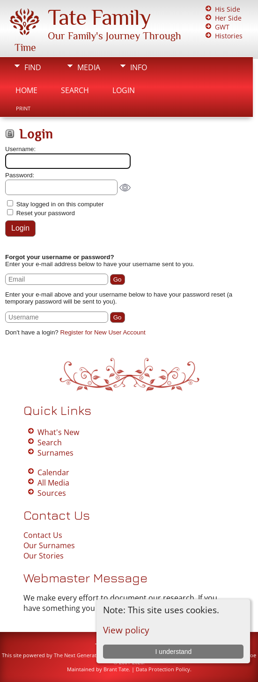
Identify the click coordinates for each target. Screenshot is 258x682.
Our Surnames (49, 545)
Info (138, 67)
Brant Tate (116, 669)
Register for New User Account (102, 332)
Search (75, 90)
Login (123, 90)
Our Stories (43, 556)
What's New (58, 432)
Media (88, 67)
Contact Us (42, 535)
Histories (229, 35)
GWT (222, 26)
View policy (126, 630)
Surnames (55, 453)
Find (32, 67)
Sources (51, 493)
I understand (173, 651)
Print (23, 108)
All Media (53, 483)
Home (26, 90)
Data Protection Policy (163, 669)
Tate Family (99, 17)
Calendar (53, 472)
